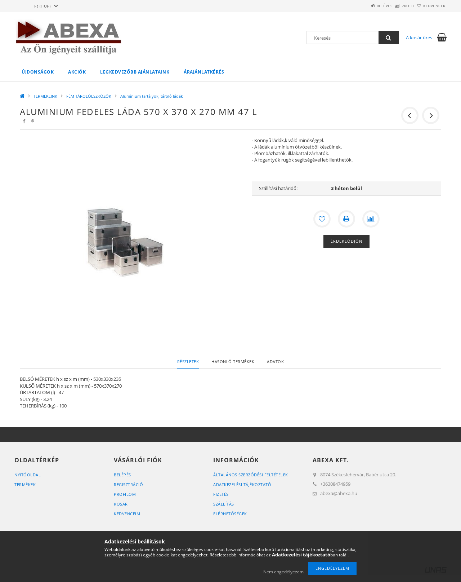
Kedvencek (430, 5)
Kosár (121, 504)
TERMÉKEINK (45, 96)
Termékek (25, 484)
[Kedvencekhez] (322, 219)
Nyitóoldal (27, 474)
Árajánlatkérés (204, 72)
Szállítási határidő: (278, 188)
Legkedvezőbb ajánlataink (134, 72)
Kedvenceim (127, 513)
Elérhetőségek (230, 513)
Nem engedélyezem (283, 572)
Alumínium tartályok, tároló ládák (151, 96)
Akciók (77, 72)
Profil (395, 5)
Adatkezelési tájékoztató (242, 484)
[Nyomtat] (346, 219)
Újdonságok (38, 72)
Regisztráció (128, 484)
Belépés (363, 5)
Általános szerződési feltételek (250, 474)
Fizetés (221, 494)
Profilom (125, 494)
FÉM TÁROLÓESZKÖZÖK (88, 96)
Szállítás (223, 504)
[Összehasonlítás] (371, 219)
